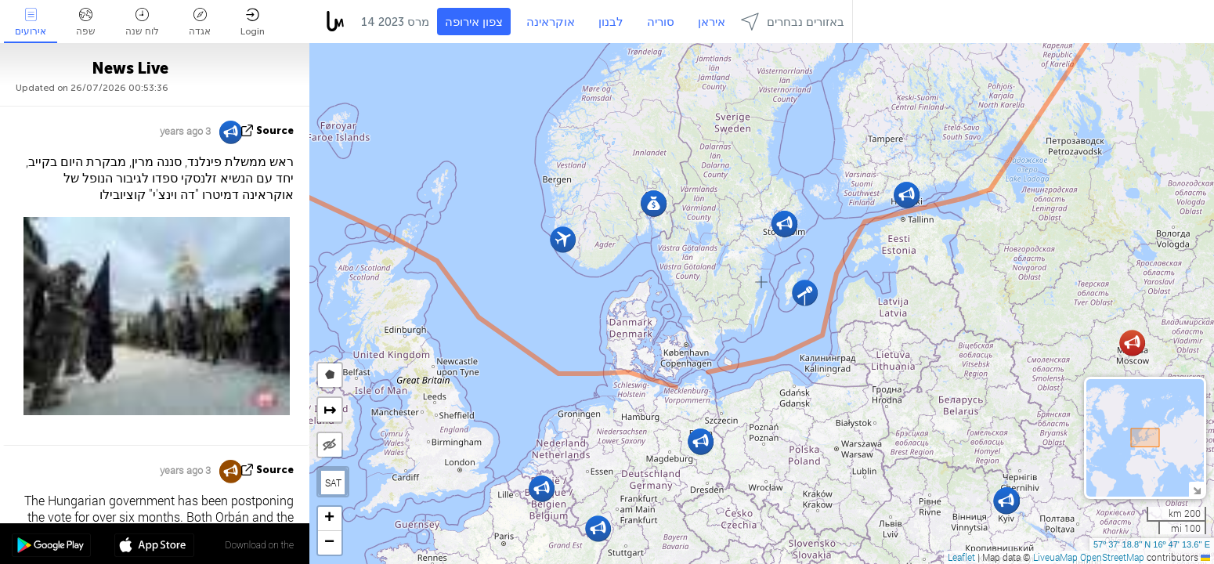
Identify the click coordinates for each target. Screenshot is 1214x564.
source (275, 130)
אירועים (30, 22)
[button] (1132, 342)
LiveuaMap (1055, 557)
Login (252, 22)
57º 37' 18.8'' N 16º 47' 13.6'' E (1151, 544)
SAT (333, 482)
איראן (711, 22)
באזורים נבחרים (792, 22)
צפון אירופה (474, 22)
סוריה (660, 22)
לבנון (610, 22)
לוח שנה (142, 22)
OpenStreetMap (1112, 557)
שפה (86, 22)
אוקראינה (550, 22)
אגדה (200, 22)
